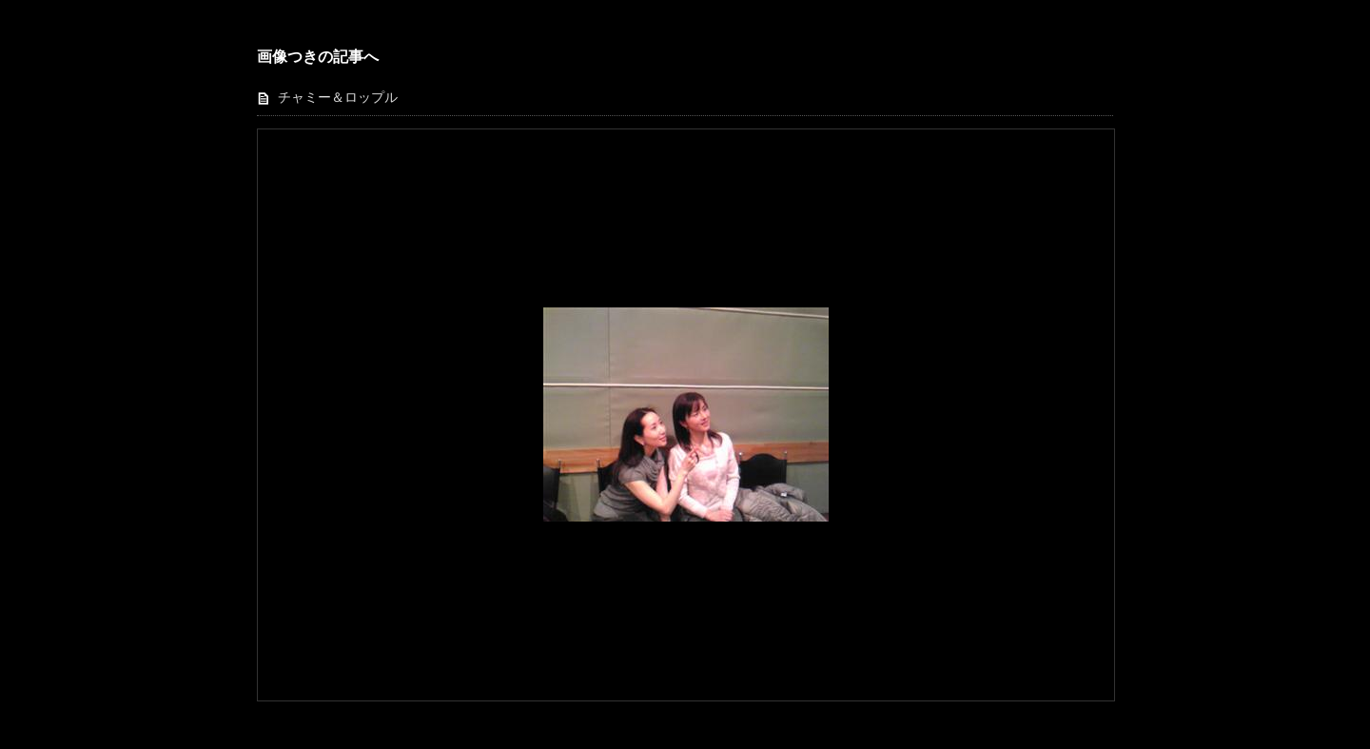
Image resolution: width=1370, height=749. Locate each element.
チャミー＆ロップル (338, 97)
